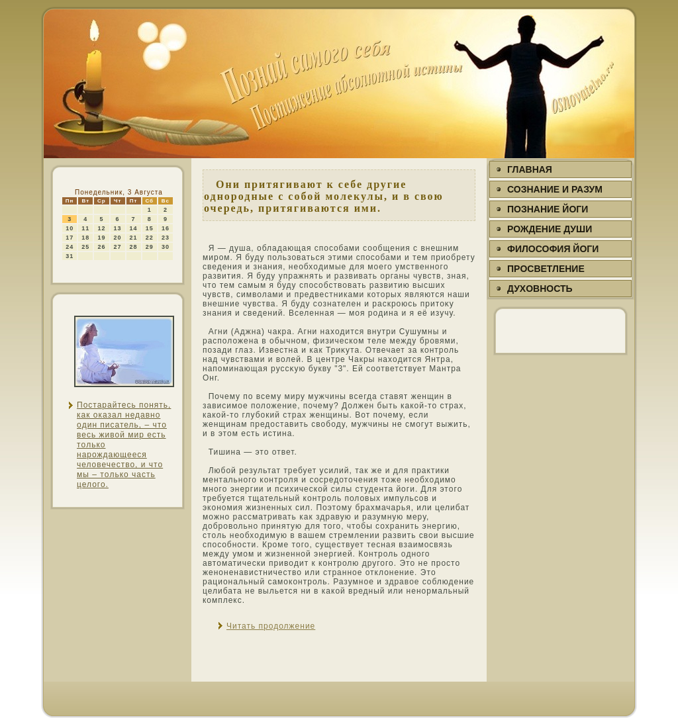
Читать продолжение (270, 626)
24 (69, 247)
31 (69, 256)
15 (150, 228)
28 (134, 247)
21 (134, 237)
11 (85, 228)
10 (69, 228)
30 (166, 247)
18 (85, 237)
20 (118, 237)
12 (101, 228)
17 (69, 237)
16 (166, 228)
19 (101, 237)
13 (118, 228)
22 (150, 237)
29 (150, 247)
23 (166, 237)
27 (118, 247)
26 (101, 247)
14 (134, 228)
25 (85, 247)
